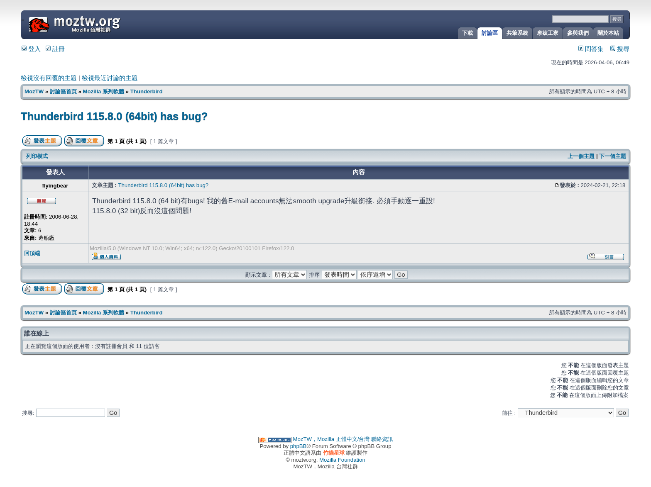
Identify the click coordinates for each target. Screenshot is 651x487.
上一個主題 (581, 156)
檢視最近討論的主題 (110, 78)
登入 (31, 49)
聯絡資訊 (382, 439)
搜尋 (619, 49)
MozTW (94, 23)
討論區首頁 (63, 91)
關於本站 (608, 33)
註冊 (55, 49)
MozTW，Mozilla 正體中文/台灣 (331, 439)
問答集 (591, 49)
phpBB (298, 446)
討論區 (490, 33)
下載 (467, 33)
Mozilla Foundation (342, 460)
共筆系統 (517, 33)
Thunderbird (146, 91)
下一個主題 (612, 156)
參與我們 (578, 33)
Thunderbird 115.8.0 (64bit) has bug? (114, 116)
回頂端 (32, 253)
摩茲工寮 (547, 33)
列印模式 (37, 156)
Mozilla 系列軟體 (103, 91)
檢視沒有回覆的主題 (49, 78)
